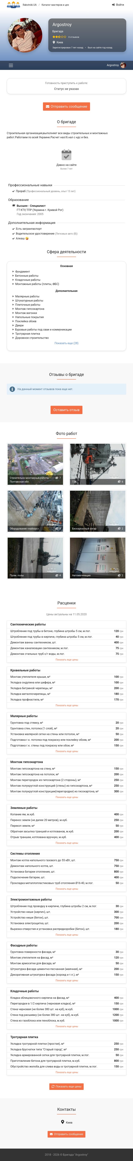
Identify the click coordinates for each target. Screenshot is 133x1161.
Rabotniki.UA (30, 4)
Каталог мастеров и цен (55, 4)
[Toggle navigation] (11, 65)
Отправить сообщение (66, 106)
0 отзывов (73, 37)
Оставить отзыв (67, 410)
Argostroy (116, 65)
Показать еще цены (67, 659)
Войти (118, 4)
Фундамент (21, 271)
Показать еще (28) (66, 343)
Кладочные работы (26, 279)
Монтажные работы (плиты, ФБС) (35, 284)
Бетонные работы (25, 275)
